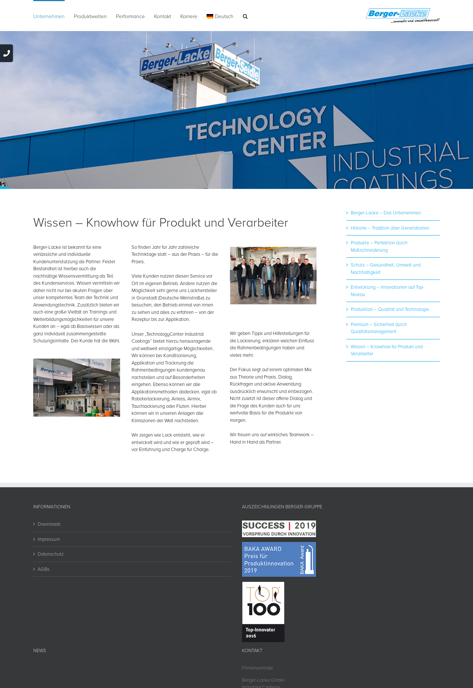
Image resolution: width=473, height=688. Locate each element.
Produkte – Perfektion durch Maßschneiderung (379, 246)
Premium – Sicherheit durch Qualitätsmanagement (379, 328)
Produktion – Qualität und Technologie (390, 309)
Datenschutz (51, 553)
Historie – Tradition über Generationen (390, 227)
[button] (245, 15)
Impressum (49, 539)
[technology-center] (76, 388)
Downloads (49, 524)
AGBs (44, 569)
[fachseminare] (273, 276)
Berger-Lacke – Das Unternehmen (386, 212)
